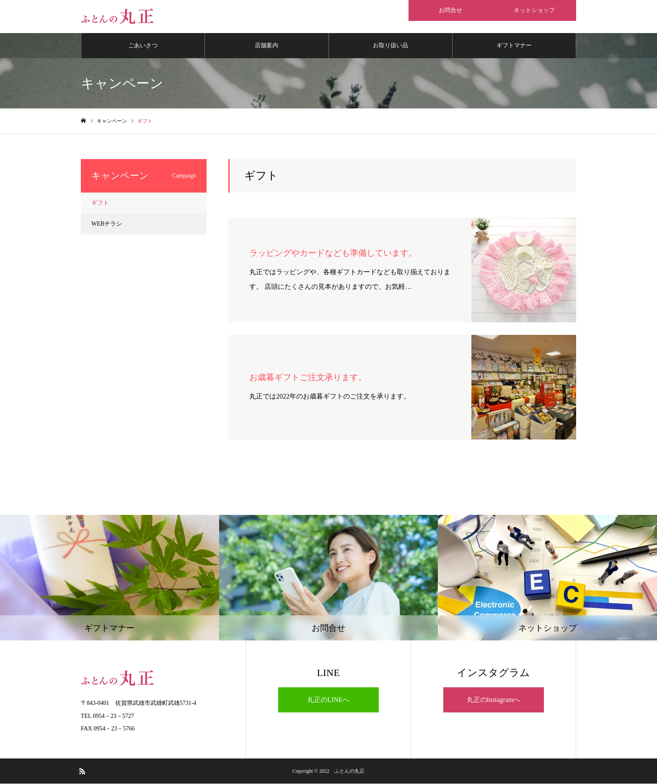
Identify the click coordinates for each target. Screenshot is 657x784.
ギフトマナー (514, 46)
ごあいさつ (143, 46)
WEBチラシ (106, 224)
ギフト (100, 203)
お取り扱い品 (390, 46)
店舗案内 (266, 46)
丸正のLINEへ (328, 700)
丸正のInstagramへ (493, 700)
